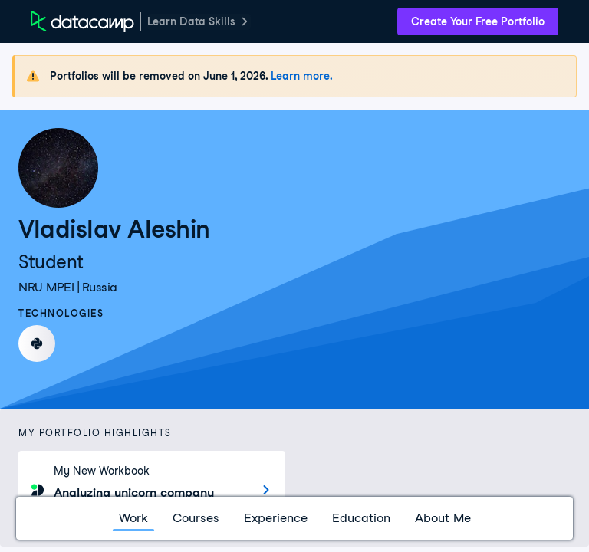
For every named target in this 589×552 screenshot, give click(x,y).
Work (133, 518)
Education (361, 518)
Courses (196, 518)
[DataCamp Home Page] (82, 21)
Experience (276, 518)
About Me (443, 518)
